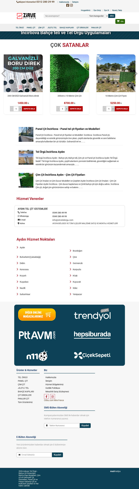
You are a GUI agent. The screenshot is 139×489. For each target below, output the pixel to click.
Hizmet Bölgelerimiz (54, 384)
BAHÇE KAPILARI (67, 28)
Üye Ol (106, 10)
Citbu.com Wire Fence (54, 400)
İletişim (48, 381)
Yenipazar (77, 294)
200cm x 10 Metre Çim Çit (70, 96)
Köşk (75, 275)
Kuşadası (24, 282)
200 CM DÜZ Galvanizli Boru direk (23, 96)
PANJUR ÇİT (96, 28)
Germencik (78, 263)
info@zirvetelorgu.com (62, 220)
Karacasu (24, 269)
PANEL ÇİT (31, 28)
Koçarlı (23, 275)
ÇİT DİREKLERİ (82, 28)
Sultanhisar (25, 294)
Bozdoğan (77, 251)
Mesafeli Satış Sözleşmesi (57, 392)
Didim (22, 263)
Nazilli (22, 288)
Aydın (22, 247)
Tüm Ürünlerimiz (25, 402)
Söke (75, 288)
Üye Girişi (97, 10)
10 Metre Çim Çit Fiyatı (116, 96)
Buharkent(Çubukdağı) (30, 257)
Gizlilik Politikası (52, 388)
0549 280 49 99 (59, 212)
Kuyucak (77, 282)
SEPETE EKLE (29, 109)
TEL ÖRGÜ (20, 28)
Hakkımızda (50, 377)
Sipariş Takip (117, 10)
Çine (75, 257)
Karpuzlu (77, 269)
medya (115, 471)
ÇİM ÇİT (41, 28)
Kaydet (85, 425)
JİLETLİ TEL (52, 28)
